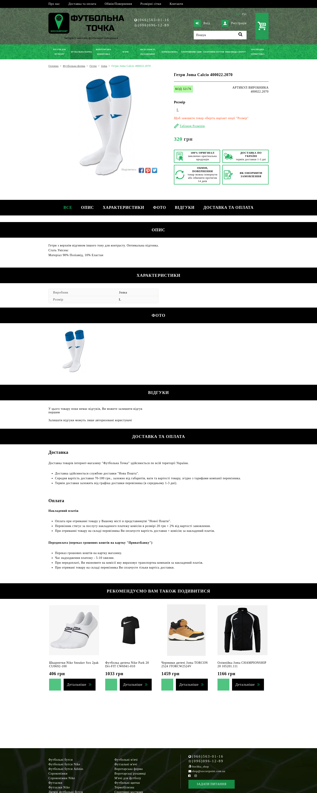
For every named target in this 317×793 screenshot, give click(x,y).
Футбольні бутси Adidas (65, 769)
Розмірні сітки (150, 3)
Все (67, 208)
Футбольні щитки (127, 782)
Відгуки (184, 208)
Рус (244, 14)
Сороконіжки (57, 773)
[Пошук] (220, 35)
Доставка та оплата (82, 3)
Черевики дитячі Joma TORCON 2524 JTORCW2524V (184, 664)
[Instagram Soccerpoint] (195, 775)
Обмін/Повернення (118, 3)
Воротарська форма (128, 769)
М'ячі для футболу (127, 778)
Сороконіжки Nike (61, 778)
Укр (237, 14)
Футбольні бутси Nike (64, 764)
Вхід (202, 23)
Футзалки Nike (59, 787)
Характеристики (123, 208)
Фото (159, 208)
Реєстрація (234, 23)
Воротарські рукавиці (130, 773)
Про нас (54, 3)
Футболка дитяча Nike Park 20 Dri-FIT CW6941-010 (127, 664)
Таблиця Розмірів (192, 126)
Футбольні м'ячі (126, 759)
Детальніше (76, 684)
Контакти (176, 3)
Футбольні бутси (60, 759)
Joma (123, 292)
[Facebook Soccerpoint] (190, 775)
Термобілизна (124, 787)
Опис (87, 208)
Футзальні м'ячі (125, 764)
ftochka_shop (200, 766)
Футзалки (55, 782)
